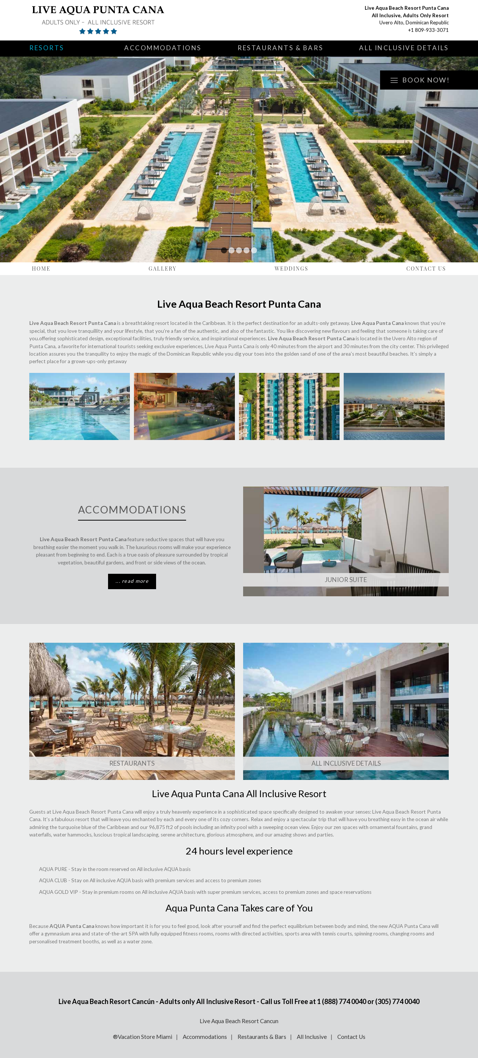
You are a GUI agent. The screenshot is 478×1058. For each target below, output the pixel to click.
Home (41, 268)
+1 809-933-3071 (428, 30)
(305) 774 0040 (397, 1001)
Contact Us (426, 268)
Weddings (291, 268)
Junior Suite (346, 580)
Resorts (46, 48)
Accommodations (162, 48)
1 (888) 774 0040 (341, 1001)
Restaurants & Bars (280, 48)
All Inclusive (312, 1036)
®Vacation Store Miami (142, 1036)
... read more (132, 581)
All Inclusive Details (404, 48)
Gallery (163, 268)
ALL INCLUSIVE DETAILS (346, 763)
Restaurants (132, 763)
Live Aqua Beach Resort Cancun (239, 1021)
